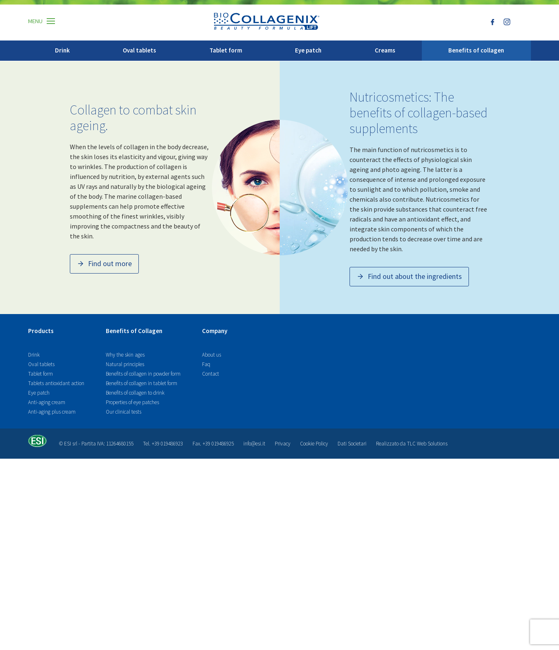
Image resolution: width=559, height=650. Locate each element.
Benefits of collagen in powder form (143, 565)
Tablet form (225, 50)
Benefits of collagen (476, 50)
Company (214, 522)
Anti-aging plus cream (52, 603)
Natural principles (125, 555)
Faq (206, 555)
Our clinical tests (123, 603)
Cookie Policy (314, 634)
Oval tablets (139, 50)
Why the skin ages (125, 546)
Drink (62, 50)
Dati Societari (352, 634)
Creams (385, 50)
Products (41, 522)
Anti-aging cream (46, 593)
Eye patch (308, 50)
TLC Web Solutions (427, 634)
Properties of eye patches (132, 593)
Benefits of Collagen (134, 522)
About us (211, 546)
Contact (210, 565)
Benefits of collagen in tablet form (141, 574)
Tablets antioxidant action (56, 574)
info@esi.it (254, 634)
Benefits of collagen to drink (135, 584)
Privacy (282, 634)
